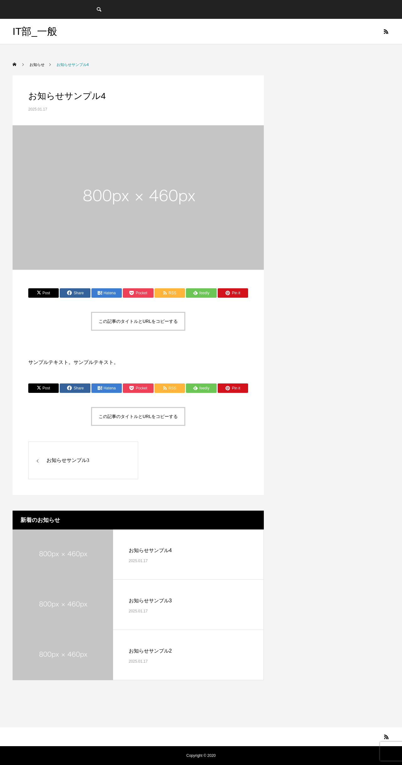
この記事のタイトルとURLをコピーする (138, 321)
